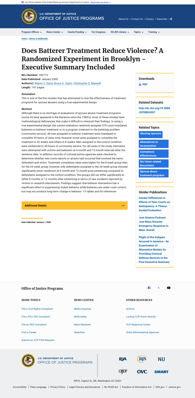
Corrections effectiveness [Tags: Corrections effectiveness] (148, 153)
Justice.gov (174, 387)
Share (173, 21)
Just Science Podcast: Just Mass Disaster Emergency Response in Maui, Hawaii (153, 224)
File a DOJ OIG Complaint (36, 316)
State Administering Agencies (142, 332)
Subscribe (162, 19)
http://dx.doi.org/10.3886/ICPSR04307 (154, 110)
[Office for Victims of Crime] (142, 374)
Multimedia (80, 316)
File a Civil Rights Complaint (37, 308)
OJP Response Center (138, 324)
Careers (150, 19)
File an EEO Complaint (34, 324)
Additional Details (36, 205)
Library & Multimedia (38, 38)
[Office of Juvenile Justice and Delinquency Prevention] (123, 374)
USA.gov (159, 387)
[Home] (72, 16)
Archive (130, 308)
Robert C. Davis (44, 83)
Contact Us (137, 19)
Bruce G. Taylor (63, 83)
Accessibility (19, 387)
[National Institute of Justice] (161, 361)
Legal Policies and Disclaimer (84, 387)
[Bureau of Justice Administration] (123, 361)
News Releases (82, 324)
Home (24, 38)
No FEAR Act (111, 387)
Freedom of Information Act (136, 387)
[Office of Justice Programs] (29, 16)
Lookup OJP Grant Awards (141, 316)
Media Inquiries (82, 308)
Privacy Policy (57, 387)
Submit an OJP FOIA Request (38, 340)
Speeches (79, 332)
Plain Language (38, 387)
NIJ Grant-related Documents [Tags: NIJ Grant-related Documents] (150, 163)
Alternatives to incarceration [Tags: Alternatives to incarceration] (149, 143)
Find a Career (29, 332)
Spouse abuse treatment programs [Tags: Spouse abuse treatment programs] (152, 173)
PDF (145, 84)
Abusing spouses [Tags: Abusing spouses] (150, 133)
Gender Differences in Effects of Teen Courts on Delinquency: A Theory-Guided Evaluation (154, 204)
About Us (123, 19)
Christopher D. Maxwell (87, 83)
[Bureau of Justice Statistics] (142, 363)
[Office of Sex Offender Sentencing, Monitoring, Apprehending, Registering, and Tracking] (161, 374)
